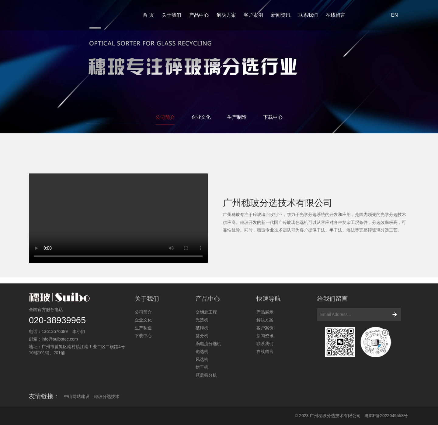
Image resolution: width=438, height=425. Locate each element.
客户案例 (253, 15)
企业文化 (201, 117)
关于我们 (171, 15)
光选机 (202, 319)
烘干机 (202, 367)
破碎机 (202, 327)
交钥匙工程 (206, 312)
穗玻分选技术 (107, 396)
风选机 (202, 359)
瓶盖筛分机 (206, 375)
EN (394, 15)
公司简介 (165, 117)
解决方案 (226, 15)
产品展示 (264, 312)
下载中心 (273, 117)
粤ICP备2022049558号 (386, 415)
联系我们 (308, 15)
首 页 (148, 15)
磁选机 (202, 351)
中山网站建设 (76, 396)
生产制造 (237, 117)
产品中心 (199, 15)
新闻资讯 (280, 15)
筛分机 (202, 335)
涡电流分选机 (208, 343)
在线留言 (335, 15)
